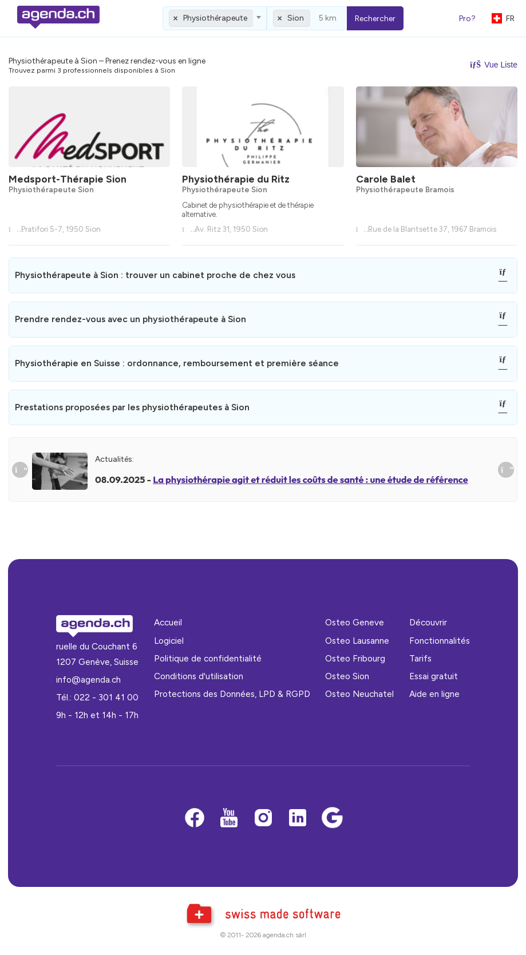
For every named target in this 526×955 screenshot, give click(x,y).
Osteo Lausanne (357, 640)
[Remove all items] (176, 18)
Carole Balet (386, 179)
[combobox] (215, 18)
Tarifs (420, 658)
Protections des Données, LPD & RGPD (232, 693)
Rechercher (375, 18)
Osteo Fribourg (355, 658)
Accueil (168, 622)
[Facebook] (194, 818)
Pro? (467, 18)
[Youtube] (228, 818)
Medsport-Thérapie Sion (67, 179)
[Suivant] (506, 470)
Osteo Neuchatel (359, 693)
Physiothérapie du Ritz (236, 179)
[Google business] (332, 818)
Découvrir (428, 622)
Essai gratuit (433, 676)
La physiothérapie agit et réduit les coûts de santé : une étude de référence (310, 479)
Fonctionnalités (439, 640)
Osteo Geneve (354, 622)
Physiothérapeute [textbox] (215, 18)
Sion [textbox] (295, 18)
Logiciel (169, 640)
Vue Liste (493, 64)
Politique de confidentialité (208, 658)
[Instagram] (263, 818)
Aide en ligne (434, 693)
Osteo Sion (347, 676)
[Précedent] (20, 470)
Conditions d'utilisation (198, 676)
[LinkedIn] (297, 818)
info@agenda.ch (88, 679)
